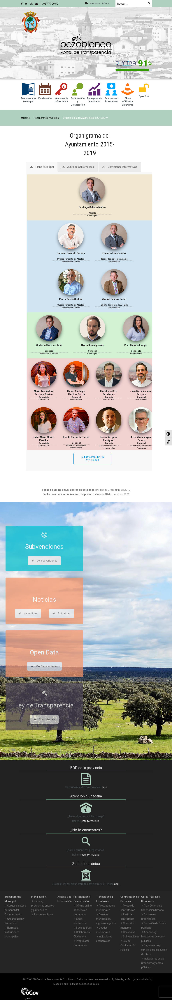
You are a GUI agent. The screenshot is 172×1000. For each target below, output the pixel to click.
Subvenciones (131, 936)
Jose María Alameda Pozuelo (141, 393)
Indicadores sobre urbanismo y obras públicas (152, 963)
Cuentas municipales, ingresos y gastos (106, 919)
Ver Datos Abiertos (44, 666)
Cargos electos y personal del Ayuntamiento (15, 910)
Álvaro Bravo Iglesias (92, 345)
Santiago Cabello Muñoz (92, 207)
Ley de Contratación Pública (128, 945)
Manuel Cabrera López (114, 299)
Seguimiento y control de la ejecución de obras (154, 950)
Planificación (38, 896)
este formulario (90, 821)
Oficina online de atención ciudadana (82, 910)
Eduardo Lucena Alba (114, 253)
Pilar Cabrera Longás (136, 345)
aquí (104, 787)
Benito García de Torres (76, 437)
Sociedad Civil (84, 927)
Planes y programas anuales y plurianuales (42, 905)
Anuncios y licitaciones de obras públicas (153, 936)
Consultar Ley (44, 719)
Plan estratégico (43, 914)
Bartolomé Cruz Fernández (108, 393)
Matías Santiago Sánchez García (76, 393)
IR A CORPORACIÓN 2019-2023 (92, 459)
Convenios (129, 932)
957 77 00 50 (49, 3)
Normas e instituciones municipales (12, 932)
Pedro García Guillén (71, 299)
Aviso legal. (119, 979)
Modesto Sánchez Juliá (49, 345)
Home (25, 117)
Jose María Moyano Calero (141, 439)
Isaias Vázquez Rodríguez (108, 439)
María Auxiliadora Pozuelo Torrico (43, 393)
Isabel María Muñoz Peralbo (44, 439)
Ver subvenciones (44, 560)
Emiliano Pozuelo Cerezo (71, 253)
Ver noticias (28, 613)
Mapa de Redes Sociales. (84, 984)
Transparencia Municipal (46, 117)
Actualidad (61, 613)
